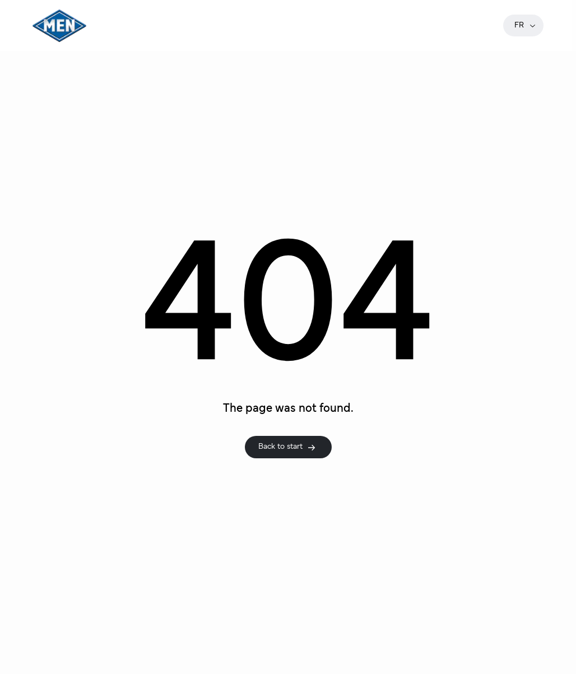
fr (525, 25)
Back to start (287, 447)
